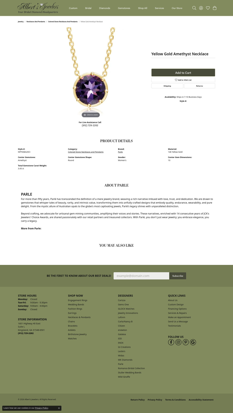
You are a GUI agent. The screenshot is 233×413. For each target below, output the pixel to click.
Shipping (167, 85)
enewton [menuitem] (122, 330)
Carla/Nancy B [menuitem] (125, 321)
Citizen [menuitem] (121, 325)
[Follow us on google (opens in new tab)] (193, 342)
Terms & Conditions (175, 399)
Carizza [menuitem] (121, 300)
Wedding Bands (76, 304)
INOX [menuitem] (120, 342)
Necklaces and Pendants (36, 22)
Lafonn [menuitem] (121, 317)
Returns (199, 85)
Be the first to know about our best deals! (79, 275)
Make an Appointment (179, 317)
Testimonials (174, 325)
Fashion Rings (75, 308)
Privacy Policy (155, 399)
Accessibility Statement (201, 399)
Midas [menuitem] (121, 355)
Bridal (88, 8)
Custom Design (176, 304)
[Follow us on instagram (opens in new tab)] (178, 342)
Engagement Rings (77, 300)
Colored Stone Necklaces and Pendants (63, 22)
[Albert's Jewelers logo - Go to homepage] (37, 8)
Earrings (72, 313)
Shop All (142, 8)
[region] (90, 72)
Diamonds (104, 8)
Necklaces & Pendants (79, 317)
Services (159, 8)
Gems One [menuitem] (123, 304)
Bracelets (72, 325)
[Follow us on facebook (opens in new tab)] (171, 342)
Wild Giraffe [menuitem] (124, 376)
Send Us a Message (178, 321)
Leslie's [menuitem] (121, 351)
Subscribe (177, 276)
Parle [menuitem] (120, 364)
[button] (194, 8)
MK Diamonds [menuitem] (125, 359)
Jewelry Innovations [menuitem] (128, 313)
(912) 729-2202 (90, 125)
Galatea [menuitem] (122, 334)
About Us (173, 300)
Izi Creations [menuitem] (124, 347)
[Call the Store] (26, 333)
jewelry (21, 22)
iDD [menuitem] (120, 338)
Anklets (72, 330)
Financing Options (177, 308)
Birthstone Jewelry (77, 334)
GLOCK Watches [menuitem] (126, 308)
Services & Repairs (177, 313)
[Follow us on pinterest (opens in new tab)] (186, 342)
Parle (120, 152)
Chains (71, 321)
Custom (73, 8)
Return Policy (138, 399)
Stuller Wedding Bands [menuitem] (129, 372)
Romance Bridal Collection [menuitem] (131, 368)
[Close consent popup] (59, 408)
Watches (72, 338)
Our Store (177, 8)
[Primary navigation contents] (125, 8)
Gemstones (124, 8)
